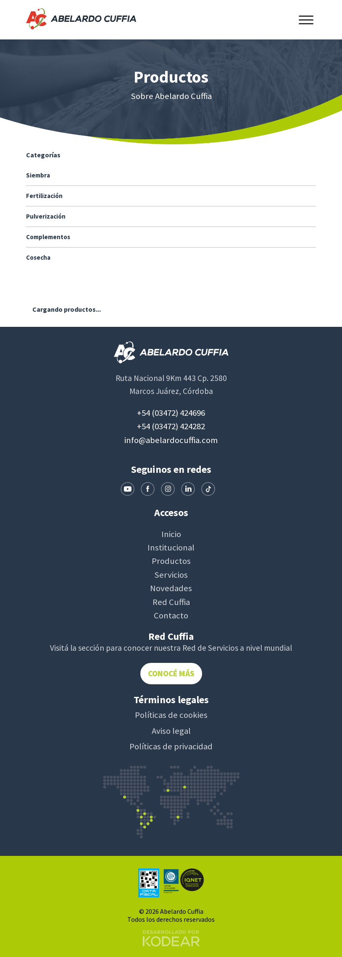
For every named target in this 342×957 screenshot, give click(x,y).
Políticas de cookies (171, 714)
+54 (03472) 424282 (171, 426)
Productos (171, 560)
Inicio (171, 534)
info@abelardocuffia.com (171, 440)
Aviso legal (171, 730)
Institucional (171, 547)
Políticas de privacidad (171, 746)
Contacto (171, 615)
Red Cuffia (171, 602)
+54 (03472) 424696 (171, 412)
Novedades (171, 588)
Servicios (171, 574)
